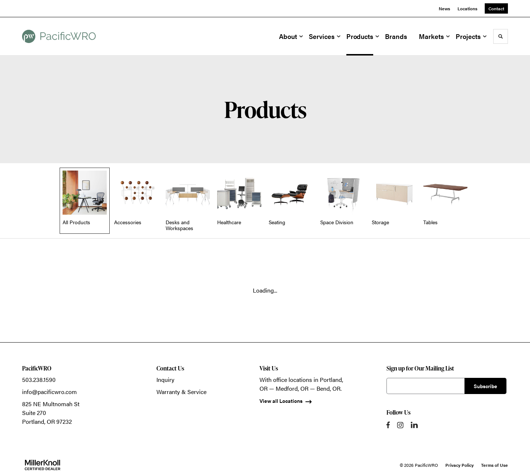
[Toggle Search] (500, 36)
